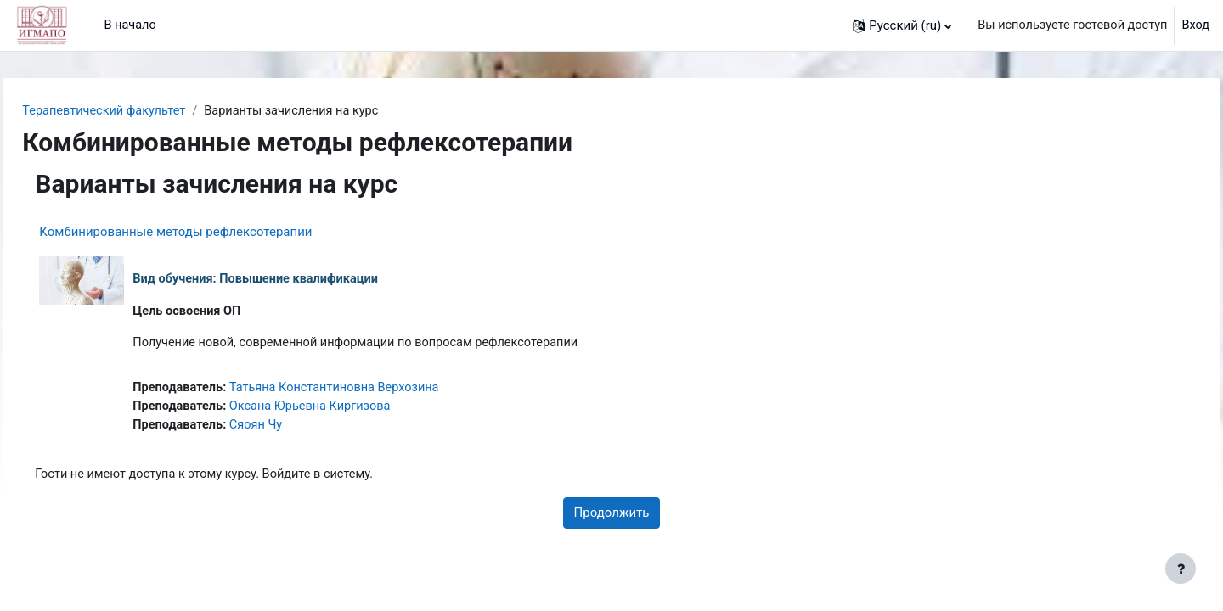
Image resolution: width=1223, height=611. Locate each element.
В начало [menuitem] (130, 25)
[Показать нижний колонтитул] (1180, 568)
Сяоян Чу (298, 428)
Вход (1195, 25)
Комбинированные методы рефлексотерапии (213, 232)
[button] (894, 25)
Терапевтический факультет (144, 111)
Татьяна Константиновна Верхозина (379, 390)
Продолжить (612, 517)
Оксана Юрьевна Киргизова (354, 410)
